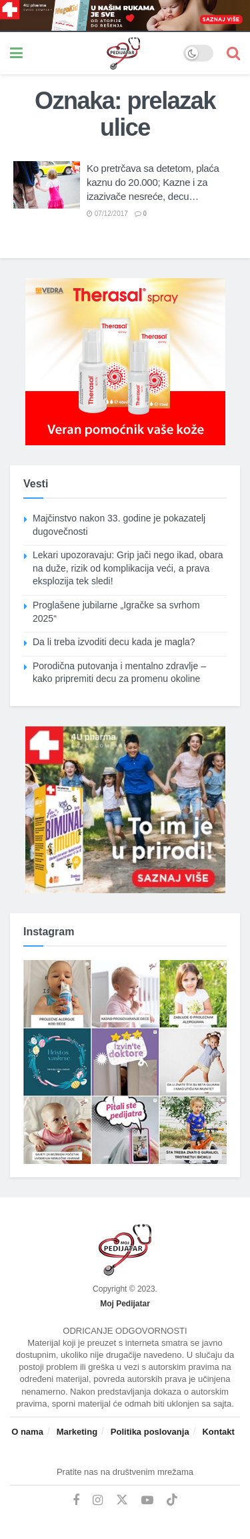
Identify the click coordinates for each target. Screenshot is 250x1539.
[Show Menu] (16, 53)
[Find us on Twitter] (122, 1500)
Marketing (77, 1432)
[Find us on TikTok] (172, 1500)
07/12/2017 (107, 213)
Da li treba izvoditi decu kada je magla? (114, 641)
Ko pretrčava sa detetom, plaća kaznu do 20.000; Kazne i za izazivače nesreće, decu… (153, 182)
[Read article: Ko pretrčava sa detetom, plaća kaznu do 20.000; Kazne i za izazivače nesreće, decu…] (46, 185)
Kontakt (218, 1432)
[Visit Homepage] (103, 53)
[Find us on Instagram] (98, 1500)
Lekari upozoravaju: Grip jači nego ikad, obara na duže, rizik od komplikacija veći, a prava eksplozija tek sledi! (128, 568)
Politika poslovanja (150, 1432)
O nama (27, 1432)
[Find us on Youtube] (147, 1500)
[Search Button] (233, 53)
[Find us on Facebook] (76, 1500)
